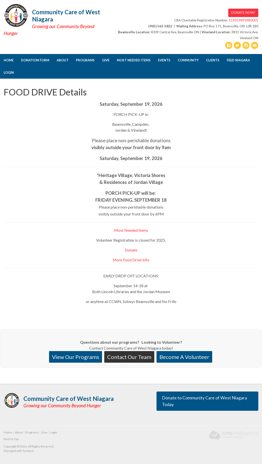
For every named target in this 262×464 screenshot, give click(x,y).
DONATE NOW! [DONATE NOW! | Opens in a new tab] (243, 13)
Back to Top (11, 439)
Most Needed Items (131, 230)
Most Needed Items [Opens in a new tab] (134, 60)
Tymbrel (28, 451)
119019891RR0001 (243, 20)
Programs (85, 60)
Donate (131, 250)
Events (164, 60)
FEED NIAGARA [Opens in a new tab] (238, 60)
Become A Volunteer (184, 357)
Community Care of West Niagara (66, 15)
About (63, 60)
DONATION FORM (35, 60)
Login (9, 72)
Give (105, 60)
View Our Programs (75, 357)
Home (9, 60)
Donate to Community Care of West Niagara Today (204, 401)
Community (188, 60)
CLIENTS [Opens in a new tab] (212, 60)
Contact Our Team (129, 357)
